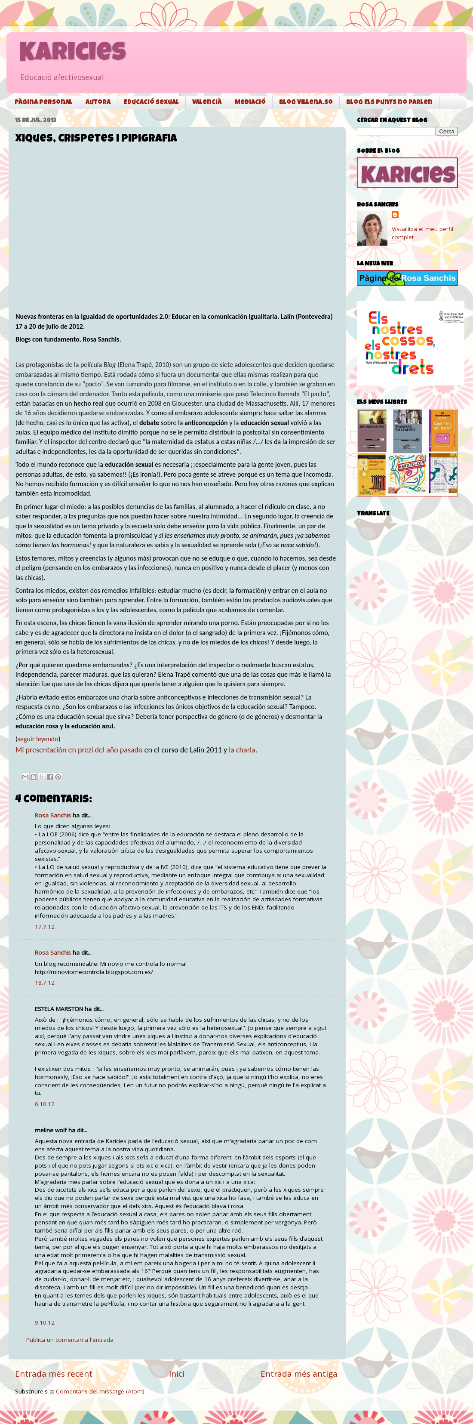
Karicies (72, 55)
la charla (242, 750)
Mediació (250, 102)
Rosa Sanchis (53, 815)
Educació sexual (151, 102)
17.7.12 (45, 927)
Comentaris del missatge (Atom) (100, 1391)
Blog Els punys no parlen (389, 102)
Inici (176, 1373)
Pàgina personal (43, 102)
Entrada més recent (53, 1373)
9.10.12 (45, 1322)
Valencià (206, 102)
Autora (98, 102)
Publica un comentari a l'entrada (70, 1340)
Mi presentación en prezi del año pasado (79, 750)
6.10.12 (45, 1104)
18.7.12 (45, 982)
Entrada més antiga (299, 1373)
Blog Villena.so (306, 102)
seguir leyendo (38, 739)
